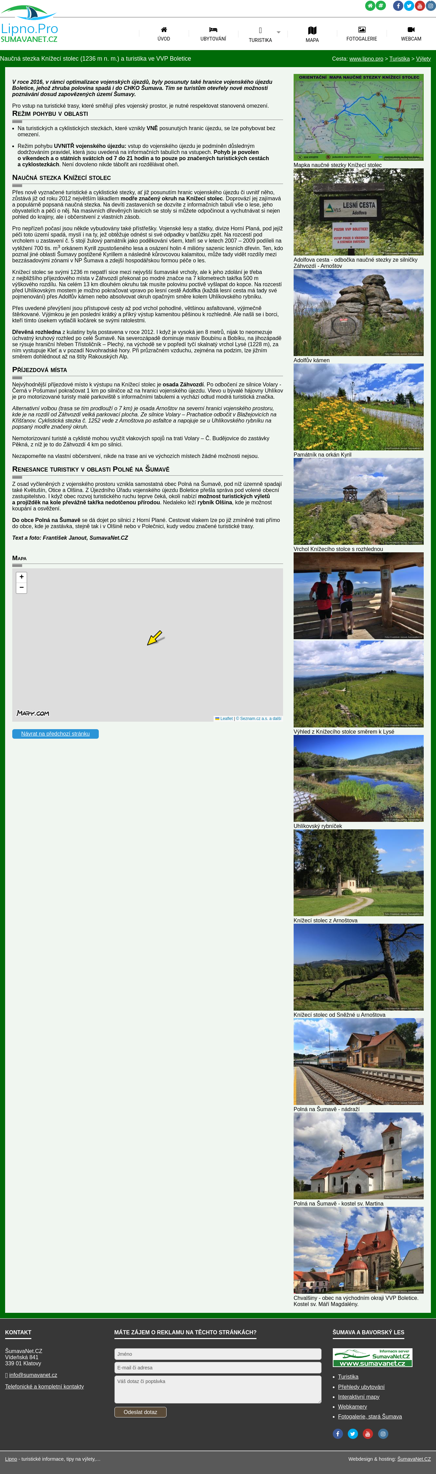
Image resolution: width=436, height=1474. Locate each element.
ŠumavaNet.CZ (414, 1459)
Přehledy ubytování (361, 1387)
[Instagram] (431, 6)
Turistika (348, 1377)
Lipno (11, 1459)
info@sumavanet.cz (33, 1375)
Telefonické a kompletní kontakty (44, 1386)
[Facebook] (398, 6)
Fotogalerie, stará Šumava (370, 1416)
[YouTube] (420, 6)
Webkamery (352, 1407)
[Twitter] (409, 6)
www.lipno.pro (366, 59)
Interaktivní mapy (359, 1397)
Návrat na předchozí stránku (55, 734)
